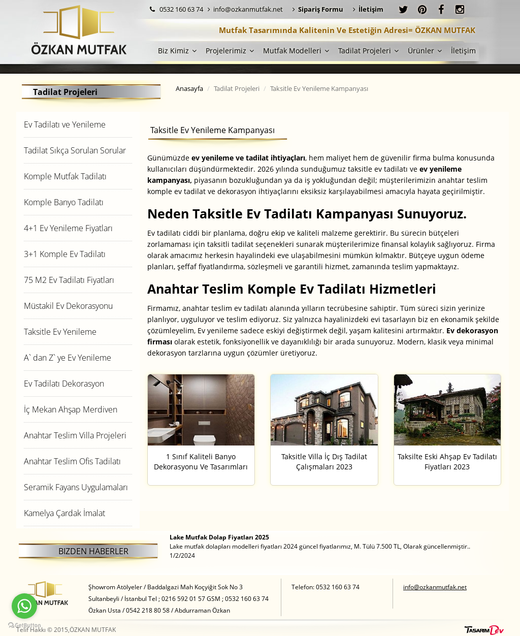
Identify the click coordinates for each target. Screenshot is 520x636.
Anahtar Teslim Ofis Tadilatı (72, 461)
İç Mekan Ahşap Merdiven (70, 409)
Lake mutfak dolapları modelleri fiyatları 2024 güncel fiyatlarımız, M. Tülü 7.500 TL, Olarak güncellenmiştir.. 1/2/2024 (320, 546)
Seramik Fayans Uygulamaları (76, 487)
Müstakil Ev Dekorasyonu (68, 305)
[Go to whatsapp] (24, 606)
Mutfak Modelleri (296, 50)
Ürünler (425, 50)
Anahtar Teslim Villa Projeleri (75, 435)
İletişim (463, 50)
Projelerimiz (230, 50)
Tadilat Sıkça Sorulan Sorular (75, 150)
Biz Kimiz (177, 50)
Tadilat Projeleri (368, 50)
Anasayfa (189, 88)
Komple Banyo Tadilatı (64, 202)
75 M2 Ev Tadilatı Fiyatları (69, 279)
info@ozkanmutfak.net (245, 9)
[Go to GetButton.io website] (24, 625)
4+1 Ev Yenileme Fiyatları (68, 228)
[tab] (78, 124)
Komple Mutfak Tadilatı (65, 176)
